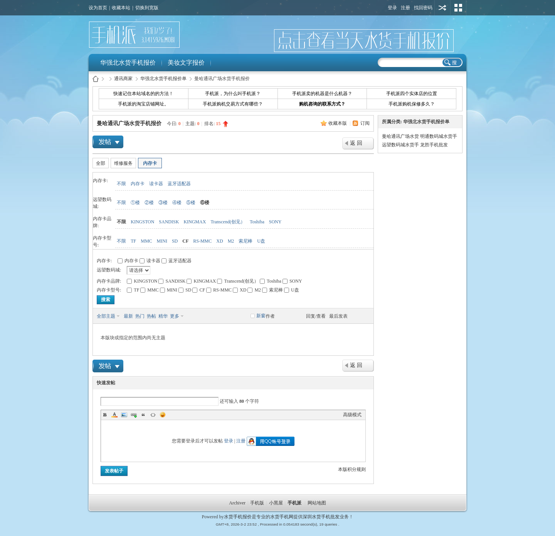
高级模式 (352, 414)
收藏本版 (338, 123)
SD (175, 241)
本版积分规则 (352, 469)
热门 (140, 316)
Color (114, 415)
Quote (143, 415)
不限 (121, 183)
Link (134, 415)
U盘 (261, 241)
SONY (275, 221)
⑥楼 (204, 202)
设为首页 (98, 7)
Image (124, 415)
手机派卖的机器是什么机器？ (322, 93)
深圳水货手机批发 (321, 516)
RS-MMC (202, 241)
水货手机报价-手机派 (95, 78)
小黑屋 (276, 503)
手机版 (257, 503)
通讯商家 (123, 78)
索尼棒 (245, 241)
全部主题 (106, 316)
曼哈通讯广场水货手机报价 (129, 123)
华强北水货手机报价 (128, 62)
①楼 (135, 202)
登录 (392, 7)
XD (219, 241)
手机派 (294, 503)
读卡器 (156, 183)
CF (185, 241)
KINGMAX (194, 221)
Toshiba (257, 221)
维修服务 (123, 163)
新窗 (261, 315)
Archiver (237, 503)
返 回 (356, 143)
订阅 (365, 123)
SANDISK (169, 221)
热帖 (151, 316)
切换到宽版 (146, 7)
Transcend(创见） (227, 221)
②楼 (149, 202)
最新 (128, 316)
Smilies (162, 415)
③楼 (163, 202)
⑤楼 (190, 202)
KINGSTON (142, 221)
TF (133, 241)
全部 (100, 163)
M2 (231, 241)
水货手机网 (281, 516)
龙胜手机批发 (434, 144)
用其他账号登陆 (442, 7)
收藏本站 (121, 7)
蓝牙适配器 (179, 183)
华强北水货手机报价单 (163, 78)
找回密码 (423, 7)
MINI (162, 241)
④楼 (177, 202)
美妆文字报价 (186, 62)
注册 (405, 7)
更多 (174, 316)
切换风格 (458, 7)
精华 (163, 316)
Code (153, 415)
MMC (146, 241)
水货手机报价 (238, 516)
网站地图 (317, 503)
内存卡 (150, 163)
